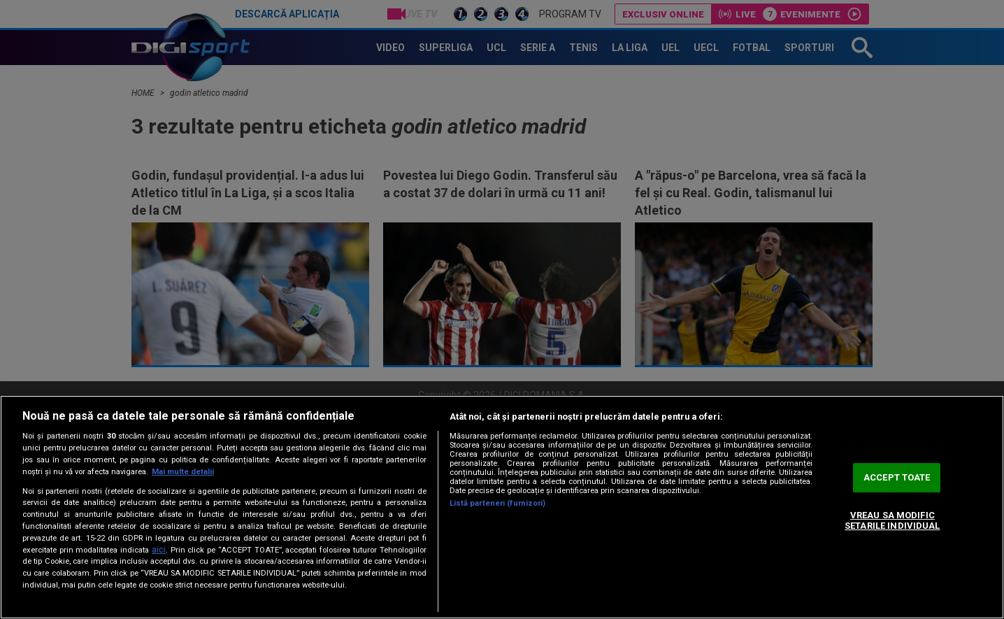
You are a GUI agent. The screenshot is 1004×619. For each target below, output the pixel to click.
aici (159, 550)
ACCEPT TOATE (897, 477)
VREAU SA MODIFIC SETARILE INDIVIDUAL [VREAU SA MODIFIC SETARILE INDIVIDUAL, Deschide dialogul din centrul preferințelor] (892, 521)
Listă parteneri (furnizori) (498, 503)
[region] (502, 507)
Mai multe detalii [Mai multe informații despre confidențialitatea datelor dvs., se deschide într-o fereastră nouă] (183, 471)
